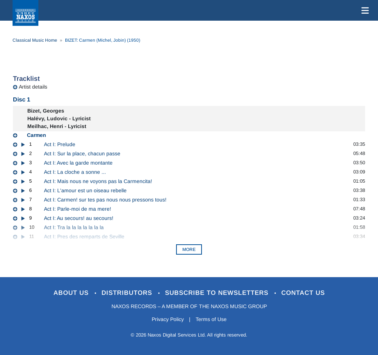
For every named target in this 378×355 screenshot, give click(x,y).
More (189, 249)
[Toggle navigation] (363, 10)
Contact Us (303, 292)
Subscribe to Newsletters (218, 292)
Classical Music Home (35, 40)
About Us (72, 292)
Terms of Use (211, 319)
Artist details (33, 87)
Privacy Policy (168, 319)
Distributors (128, 292)
